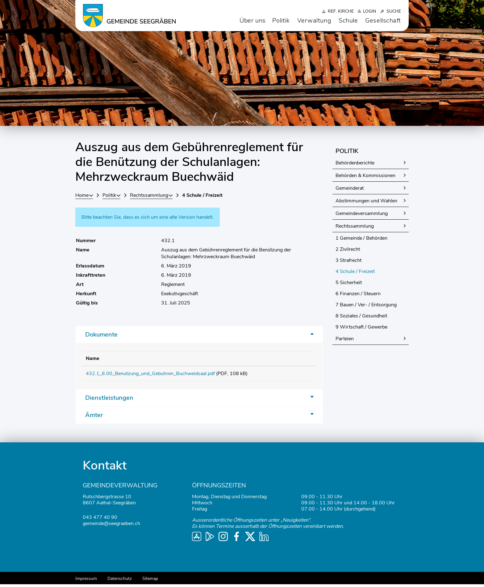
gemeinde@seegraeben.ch (111, 526)
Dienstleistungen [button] (109, 400)
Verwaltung (314, 20)
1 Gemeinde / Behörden (361, 238)
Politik (281, 20)
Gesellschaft (383, 20)
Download (297, 375)
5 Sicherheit (349, 282)
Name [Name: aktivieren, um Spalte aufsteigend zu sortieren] (92, 358)
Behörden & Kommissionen (365, 175)
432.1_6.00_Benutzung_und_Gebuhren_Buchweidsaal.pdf (150, 373)
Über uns (252, 20)
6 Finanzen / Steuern (358, 293)
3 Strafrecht (348, 260)
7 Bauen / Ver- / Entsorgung (366, 304)
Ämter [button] (94, 418)
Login (369, 11)
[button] (111, 195)
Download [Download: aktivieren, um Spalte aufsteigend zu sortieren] (294, 358)
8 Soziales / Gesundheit (361, 315)
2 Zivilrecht (348, 249)
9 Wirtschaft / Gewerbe (361, 327)
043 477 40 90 (100, 520)
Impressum (86, 581)
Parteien (345, 338)
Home (82, 195)
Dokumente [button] (101, 334)
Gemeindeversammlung (362, 213)
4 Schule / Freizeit (369, 271)
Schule (348, 20)
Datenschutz (119, 581)
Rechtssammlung (355, 226)
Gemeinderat (350, 188)
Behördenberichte (355, 162)
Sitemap (150, 581)
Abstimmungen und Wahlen (366, 200)
